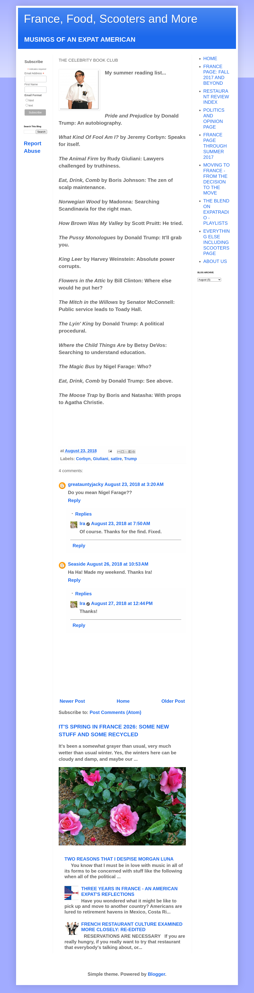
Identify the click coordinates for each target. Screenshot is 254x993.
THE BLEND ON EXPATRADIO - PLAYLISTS (216, 212)
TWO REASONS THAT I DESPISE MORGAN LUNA (119, 859)
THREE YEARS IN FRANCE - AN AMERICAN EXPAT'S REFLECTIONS (129, 891)
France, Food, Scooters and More (110, 18)
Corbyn (83, 458)
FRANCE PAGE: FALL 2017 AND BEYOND (216, 75)
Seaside (77, 564)
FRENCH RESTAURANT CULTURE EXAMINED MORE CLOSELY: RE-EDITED (132, 926)
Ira (82, 523)
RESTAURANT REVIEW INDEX (216, 96)
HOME (210, 58)
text (31, 105)
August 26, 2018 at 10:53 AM (117, 564)
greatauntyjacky (85, 484)
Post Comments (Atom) (115, 712)
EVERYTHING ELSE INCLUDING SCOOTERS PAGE (216, 242)
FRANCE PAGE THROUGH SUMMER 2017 (215, 146)
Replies (83, 514)
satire (116, 458)
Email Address (34, 73)
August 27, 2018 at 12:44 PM (122, 603)
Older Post (173, 701)
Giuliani (100, 458)
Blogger (156, 974)
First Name (31, 84)
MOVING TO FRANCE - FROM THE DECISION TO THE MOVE (216, 178)
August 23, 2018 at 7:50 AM (120, 523)
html (31, 100)
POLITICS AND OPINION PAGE (213, 118)
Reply (74, 500)
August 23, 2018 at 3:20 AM (134, 484)
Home (123, 701)
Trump (130, 458)
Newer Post (72, 701)
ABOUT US (215, 261)
